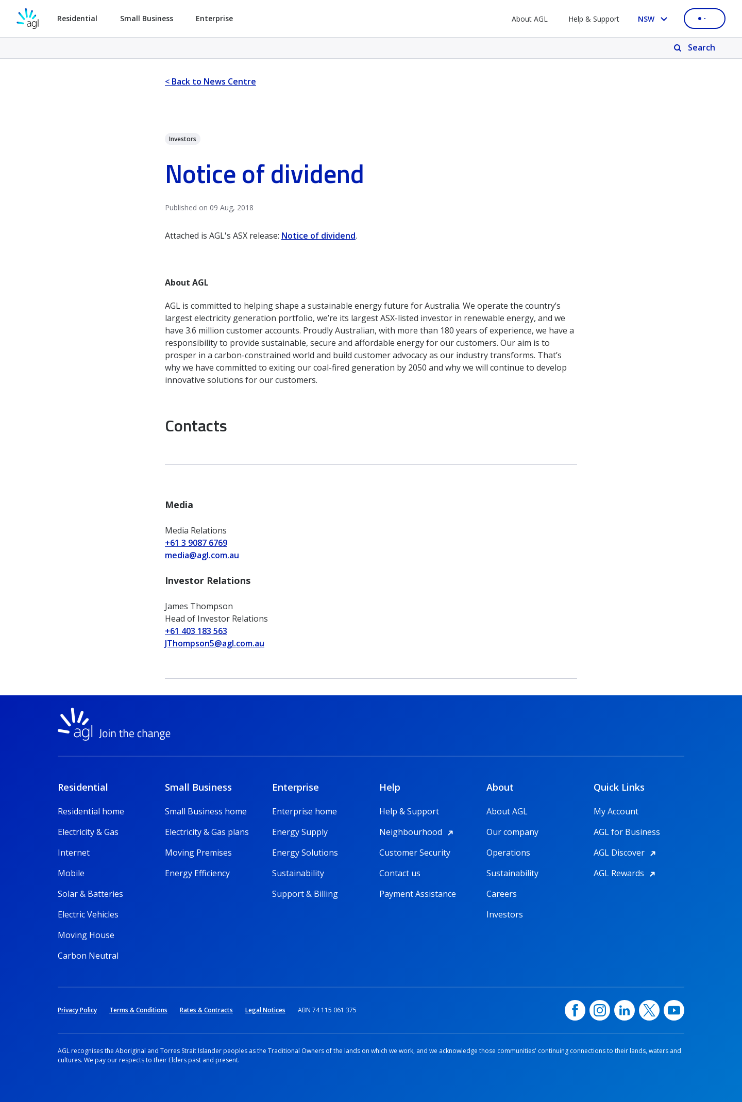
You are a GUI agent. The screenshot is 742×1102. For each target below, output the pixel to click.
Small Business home (206, 811)
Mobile (71, 873)
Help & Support (593, 19)
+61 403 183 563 (196, 631)
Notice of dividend (318, 235)
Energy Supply (300, 832)
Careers (501, 893)
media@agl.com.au (202, 555)
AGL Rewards (626, 873)
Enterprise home (304, 811)
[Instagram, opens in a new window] (599, 1010)
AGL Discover (626, 852)
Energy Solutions (305, 852)
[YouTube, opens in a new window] (674, 1010)
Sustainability (298, 873)
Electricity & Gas (88, 832)
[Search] (695, 48)
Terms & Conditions (138, 1010)
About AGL (530, 19)
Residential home (91, 811)
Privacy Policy (77, 1010)
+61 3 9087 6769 (196, 542)
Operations (508, 852)
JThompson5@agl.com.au (214, 643)
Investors (504, 914)
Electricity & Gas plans (207, 832)
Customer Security (414, 852)
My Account (616, 811)
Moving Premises (198, 852)
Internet (74, 852)
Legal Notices (265, 1010)
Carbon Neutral (88, 955)
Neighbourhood (418, 832)
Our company (512, 832)
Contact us (399, 873)
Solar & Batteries (90, 893)
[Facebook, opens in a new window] (575, 1010)
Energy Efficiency (197, 873)
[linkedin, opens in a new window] (624, 1010)
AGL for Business (627, 832)
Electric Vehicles (88, 914)
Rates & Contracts (206, 1010)
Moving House (86, 935)
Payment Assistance (417, 893)
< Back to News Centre (210, 81)
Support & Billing (305, 893)
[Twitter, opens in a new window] (649, 1010)
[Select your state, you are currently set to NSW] (654, 19)
